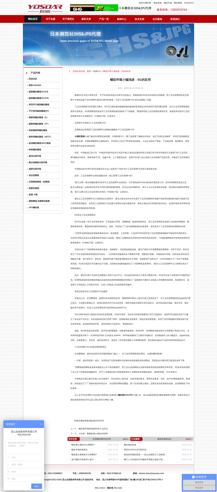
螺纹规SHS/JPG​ (96, 421)
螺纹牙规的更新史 (79, 450)
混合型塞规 (33, 175)
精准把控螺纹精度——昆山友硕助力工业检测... (145, 454)
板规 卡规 (32, 194)
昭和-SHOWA (34, 85)
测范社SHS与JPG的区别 (135, 450)
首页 (89, 71)
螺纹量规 (178, 3)
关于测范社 (68, 19)
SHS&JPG (189, 3)
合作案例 (157, 19)
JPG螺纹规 (33, 207)
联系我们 (175, 19)
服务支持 (86, 19)
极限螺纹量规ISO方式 (38, 98)
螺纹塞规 (158, 3)
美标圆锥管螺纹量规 (37, 130)
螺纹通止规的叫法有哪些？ (83, 445)
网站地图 (118, 488)
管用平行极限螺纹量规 (38, 104)
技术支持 (139, 19)
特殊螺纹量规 (34, 149)
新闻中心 (121, 19)
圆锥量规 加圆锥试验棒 (38, 201)
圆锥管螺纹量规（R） (38, 117)
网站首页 (32, 19)
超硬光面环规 (34, 169)
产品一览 (104, 19)
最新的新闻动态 (164, 439)
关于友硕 (50, 19)
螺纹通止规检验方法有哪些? (84, 454)
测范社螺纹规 (145, 3)
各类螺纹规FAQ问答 (102, 439)
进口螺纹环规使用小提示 (82, 459)
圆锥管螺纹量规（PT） (38, 124)
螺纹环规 (168, 3)
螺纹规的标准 (130, 445)
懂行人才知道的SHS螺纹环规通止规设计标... (144, 459)
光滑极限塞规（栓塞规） (39, 182)
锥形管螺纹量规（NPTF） (40, 137)
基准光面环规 (34, 156)
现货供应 (32, 79)
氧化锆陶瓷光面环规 (37, 162)
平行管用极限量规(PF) (38, 111)
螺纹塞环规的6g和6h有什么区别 (93, 429)
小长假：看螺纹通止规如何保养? (93, 433)
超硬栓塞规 (33, 188)
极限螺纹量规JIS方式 (37, 92)
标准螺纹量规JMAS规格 (39, 143)
